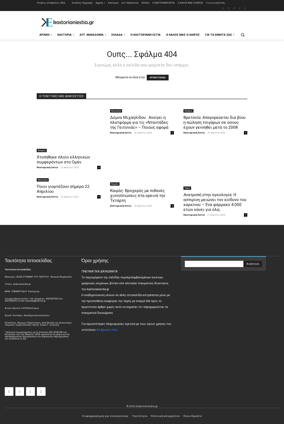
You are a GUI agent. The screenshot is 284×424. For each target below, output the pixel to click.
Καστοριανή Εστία (47, 167)
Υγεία (187, 188)
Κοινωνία (116, 110)
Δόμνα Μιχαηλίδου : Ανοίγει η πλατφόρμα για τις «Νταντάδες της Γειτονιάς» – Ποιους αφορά (139, 122)
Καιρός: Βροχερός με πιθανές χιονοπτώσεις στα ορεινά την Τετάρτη (137, 195)
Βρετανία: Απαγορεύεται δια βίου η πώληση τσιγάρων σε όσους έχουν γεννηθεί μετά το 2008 (214, 122)
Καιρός (114, 184)
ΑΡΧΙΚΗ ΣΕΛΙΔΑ (158, 77)
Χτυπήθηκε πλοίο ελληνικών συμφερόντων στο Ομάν (63, 159)
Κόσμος (42, 150)
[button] (242, 34)
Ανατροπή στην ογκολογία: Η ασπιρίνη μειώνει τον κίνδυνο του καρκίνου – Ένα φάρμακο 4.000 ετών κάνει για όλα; (214, 202)
